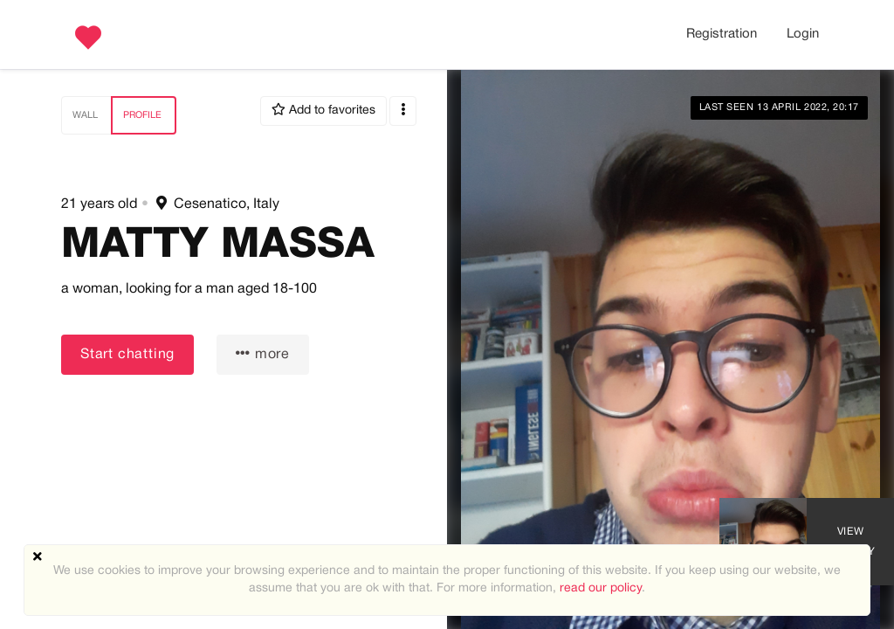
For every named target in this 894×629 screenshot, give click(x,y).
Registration (721, 34)
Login (803, 34)
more (263, 353)
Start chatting (127, 355)
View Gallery (850, 541)
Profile (142, 115)
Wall (85, 115)
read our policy (601, 588)
